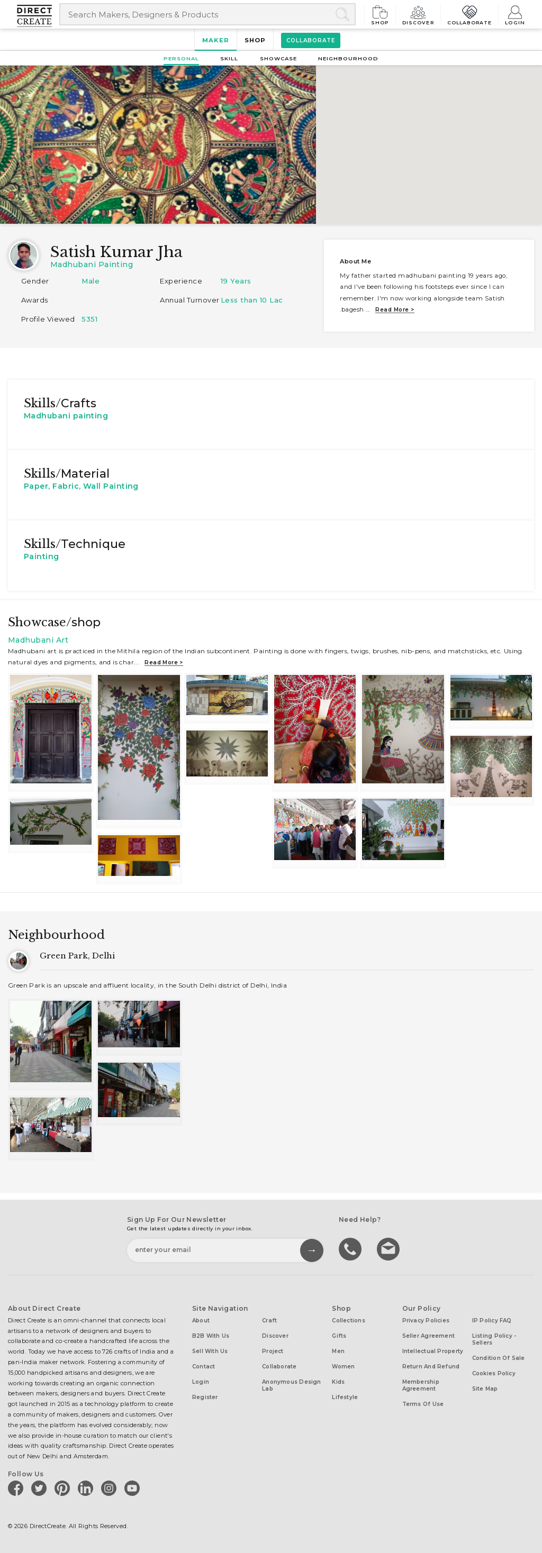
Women (343, 1366)
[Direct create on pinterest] (64, 1487)
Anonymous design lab (291, 1385)
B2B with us (210, 1335)
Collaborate (469, 14)
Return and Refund (431, 1366)
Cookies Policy (494, 1373)
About (201, 1320)
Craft (269, 1320)
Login (515, 14)
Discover (418, 14)
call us (351, 1248)
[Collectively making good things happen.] (38, 16)
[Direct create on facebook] (17, 1487)
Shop (380, 14)
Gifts (339, 1335)
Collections (348, 1320)
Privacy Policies (426, 1320)
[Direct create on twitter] (40, 1487)
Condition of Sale (498, 1358)
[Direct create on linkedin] (87, 1487)
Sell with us (210, 1351)
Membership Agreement (420, 1385)
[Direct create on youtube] (133, 1487)
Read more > (394, 309)
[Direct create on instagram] (110, 1487)
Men (338, 1351)
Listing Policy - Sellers (494, 1339)
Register (205, 1397)
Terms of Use (423, 1404)
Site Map (485, 1388)
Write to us (389, 1248)
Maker (215, 40)
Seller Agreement (428, 1335)
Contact (203, 1366)
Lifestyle (345, 1397)
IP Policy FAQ (492, 1320)
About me (355, 261)
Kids (338, 1381)
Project (273, 1351)
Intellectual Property (433, 1351)
